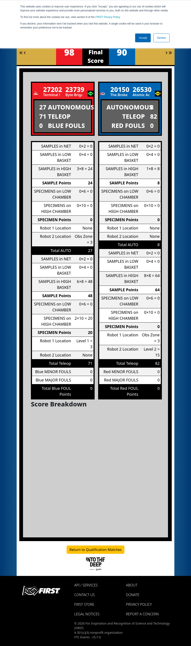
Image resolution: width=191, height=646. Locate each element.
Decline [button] (161, 37)
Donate (132, 594)
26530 (141, 89)
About (131, 585)
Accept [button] (143, 37)
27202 (51, 89)
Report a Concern (142, 614)
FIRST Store (84, 604)
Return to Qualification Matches (95, 549)
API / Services (86, 585)
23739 (73, 89)
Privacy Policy (108, 17)
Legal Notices (86, 614)
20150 (118, 89)
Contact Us (84, 594)
